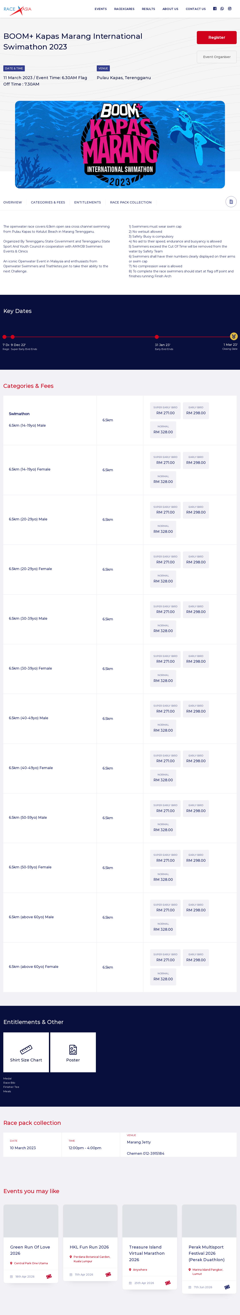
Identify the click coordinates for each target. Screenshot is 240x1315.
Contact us (196, 9)
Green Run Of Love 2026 (30, 1250)
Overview (12, 202)
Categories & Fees (48, 202)
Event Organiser (216, 57)
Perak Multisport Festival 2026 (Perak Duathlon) (207, 1253)
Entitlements (87, 202)
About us (170, 9)
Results (148, 9)
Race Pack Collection (131, 202)
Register (216, 37)
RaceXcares (124, 9)
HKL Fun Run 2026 (89, 1247)
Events (101, 9)
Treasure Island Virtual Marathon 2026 (147, 1253)
